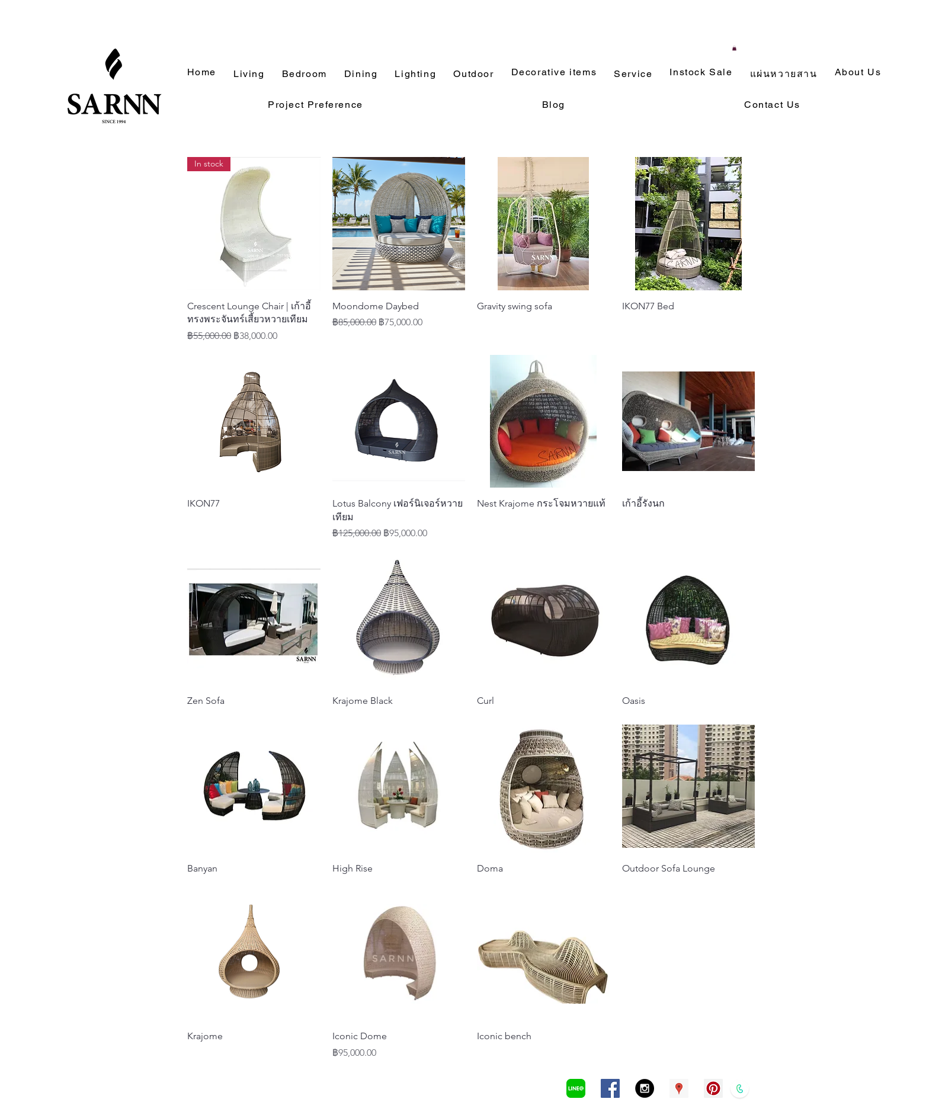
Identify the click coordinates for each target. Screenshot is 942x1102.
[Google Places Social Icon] (678, 1088)
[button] (734, 48)
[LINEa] (575, 1088)
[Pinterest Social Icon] (713, 1088)
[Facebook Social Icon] (610, 1088)
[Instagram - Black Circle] (644, 1088)
